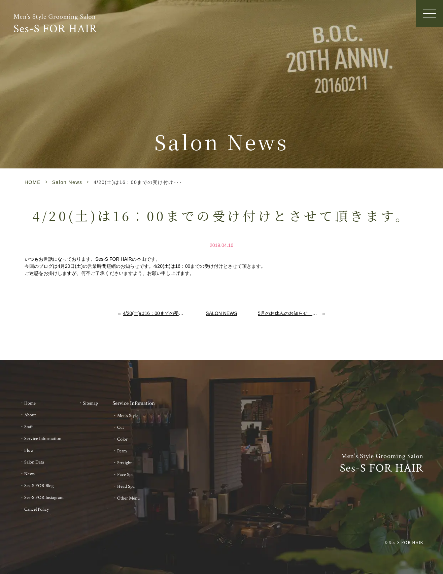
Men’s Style (127, 415)
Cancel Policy (36, 509)
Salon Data (34, 462)
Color (122, 439)
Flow (29, 450)
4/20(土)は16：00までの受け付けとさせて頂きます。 (154, 313)
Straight (124, 462)
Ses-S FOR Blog (39, 485)
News (29, 474)
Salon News (67, 182)
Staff (28, 426)
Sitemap (90, 403)
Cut (120, 427)
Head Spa (126, 486)
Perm (122, 451)
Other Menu (128, 498)
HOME (33, 182)
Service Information (42, 438)
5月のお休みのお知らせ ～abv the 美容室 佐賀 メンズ (290, 313)
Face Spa (125, 474)
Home (30, 403)
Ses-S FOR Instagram (44, 497)
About (30, 415)
